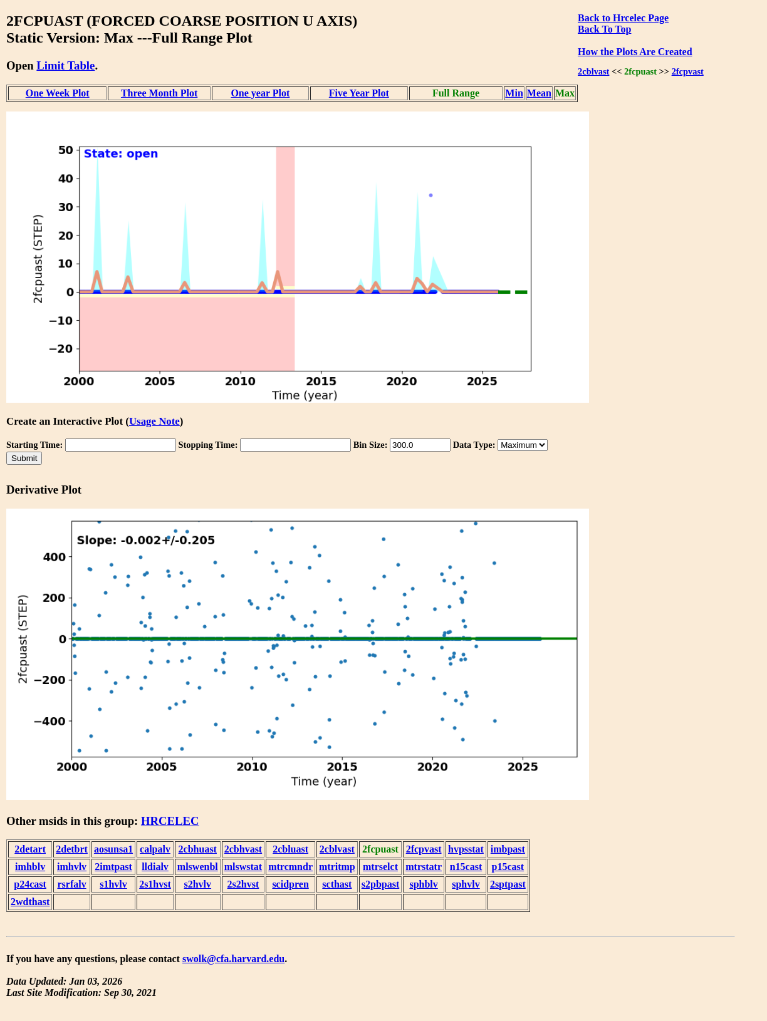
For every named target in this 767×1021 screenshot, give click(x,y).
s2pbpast (380, 884)
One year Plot (260, 93)
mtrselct (380, 866)
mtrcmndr (290, 866)
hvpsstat (466, 849)
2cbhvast (243, 849)
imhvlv (71, 866)
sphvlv (465, 884)
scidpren (290, 884)
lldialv (155, 866)
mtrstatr (423, 866)
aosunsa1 (113, 849)
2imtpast (113, 866)
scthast (337, 884)
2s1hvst (155, 884)
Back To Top (604, 29)
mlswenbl (197, 866)
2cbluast (290, 849)
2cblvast (593, 71)
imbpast (508, 849)
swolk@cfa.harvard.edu (233, 958)
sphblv (423, 884)
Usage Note (154, 421)
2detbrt (72, 849)
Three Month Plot (159, 93)
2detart (30, 849)
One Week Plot (58, 93)
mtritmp (337, 866)
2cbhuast (198, 849)
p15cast (508, 866)
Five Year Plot (359, 93)
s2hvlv (197, 884)
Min (514, 93)
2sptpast (508, 884)
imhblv (30, 866)
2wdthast (30, 901)
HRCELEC (170, 820)
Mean (539, 93)
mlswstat (243, 866)
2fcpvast (688, 71)
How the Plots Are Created (635, 51)
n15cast (466, 866)
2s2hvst (243, 884)
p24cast (30, 884)
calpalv (155, 849)
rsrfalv (71, 884)
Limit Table (65, 65)
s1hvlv (113, 884)
